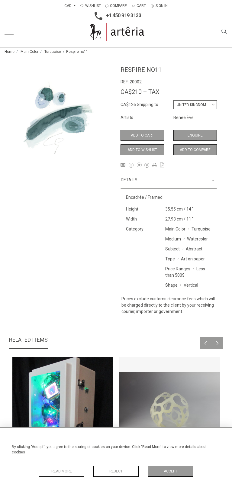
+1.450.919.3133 (116, 16)
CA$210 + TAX (140, 92)
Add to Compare (195, 150)
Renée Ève (183, 117)
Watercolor (197, 239)
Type (170, 258)
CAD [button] (68, 6)
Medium (173, 239)
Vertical (191, 285)
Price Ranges (177, 268)
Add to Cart (142, 135)
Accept (170, 471)
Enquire (195, 135)
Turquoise (52, 52)
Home (9, 52)
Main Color (29, 52)
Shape (171, 285)
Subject (172, 248)
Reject (116, 471)
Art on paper (193, 258)
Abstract (194, 248)
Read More (61, 471)
